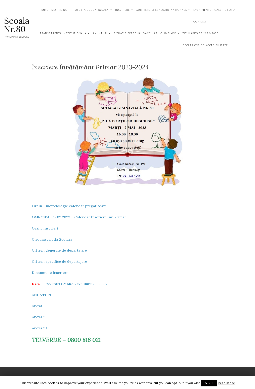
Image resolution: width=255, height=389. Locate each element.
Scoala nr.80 (16, 24)
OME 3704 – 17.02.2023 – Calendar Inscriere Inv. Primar (79, 217)
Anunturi (100, 33)
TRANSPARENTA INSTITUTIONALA (63, 33)
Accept (209, 383)
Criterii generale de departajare (59, 250)
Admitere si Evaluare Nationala (161, 10)
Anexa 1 (38, 305)
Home (44, 10)
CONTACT (200, 21)
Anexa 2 (38, 317)
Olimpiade (168, 33)
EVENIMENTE (202, 10)
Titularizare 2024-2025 (200, 33)
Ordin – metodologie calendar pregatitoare (69, 206)
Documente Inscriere (50, 272)
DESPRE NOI (60, 10)
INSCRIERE (122, 10)
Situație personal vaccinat (136, 33)
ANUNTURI (41, 295)
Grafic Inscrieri (45, 228)
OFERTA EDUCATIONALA (92, 10)
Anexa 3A (40, 328)
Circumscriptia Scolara (52, 239)
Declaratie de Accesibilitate (205, 45)
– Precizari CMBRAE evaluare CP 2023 (69, 283)
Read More (226, 383)
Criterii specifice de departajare (59, 261)
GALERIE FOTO (224, 10)
